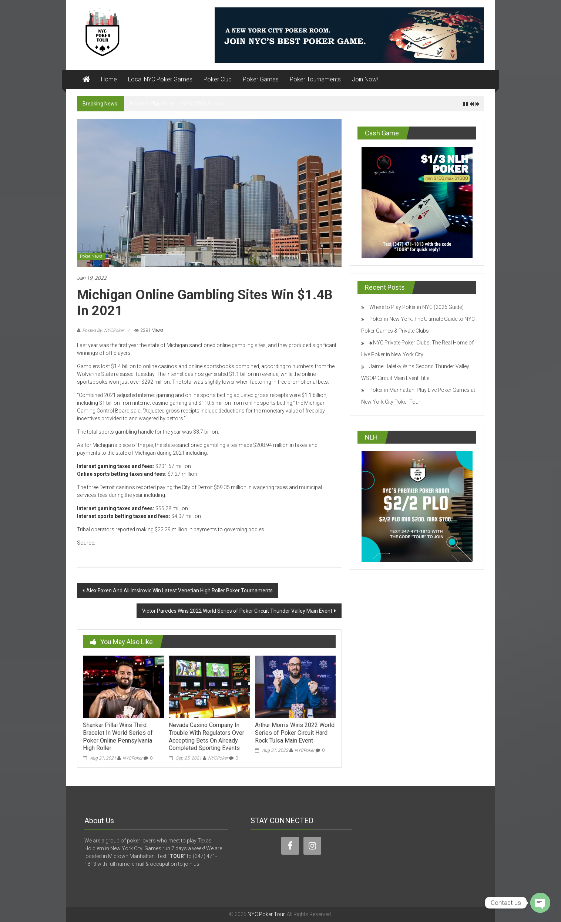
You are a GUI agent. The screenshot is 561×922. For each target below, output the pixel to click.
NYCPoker (132, 758)
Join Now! (365, 79)
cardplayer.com (114, 543)
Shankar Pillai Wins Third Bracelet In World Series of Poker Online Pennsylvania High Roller (118, 736)
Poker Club (218, 79)
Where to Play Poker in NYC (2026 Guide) (176, 104)
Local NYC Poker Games (160, 79)
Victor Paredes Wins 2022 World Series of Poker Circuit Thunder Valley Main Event (237, 611)
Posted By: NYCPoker (103, 330)
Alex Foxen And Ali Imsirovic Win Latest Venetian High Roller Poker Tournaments (179, 590)
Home (109, 79)
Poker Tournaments (315, 79)
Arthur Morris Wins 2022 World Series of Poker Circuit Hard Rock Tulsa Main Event (295, 732)
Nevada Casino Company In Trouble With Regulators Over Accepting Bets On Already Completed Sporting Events (206, 736)
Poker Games (261, 79)
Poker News (91, 256)
